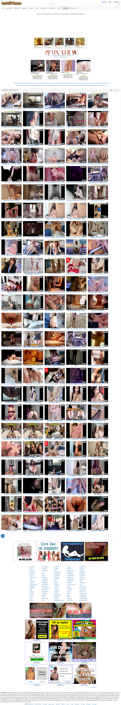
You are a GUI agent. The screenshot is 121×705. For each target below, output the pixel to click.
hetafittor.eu (30, 704)
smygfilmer (83, 572)
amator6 (82, 577)
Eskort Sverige (73, 83)
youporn (56, 586)
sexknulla (82, 573)
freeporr (56, 589)
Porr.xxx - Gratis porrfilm (60, 57)
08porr (69, 596)
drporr (68, 593)
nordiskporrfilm (84, 598)
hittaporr (69, 582)
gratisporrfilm (57, 595)
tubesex (56, 568)
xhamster (32, 573)
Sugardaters (85, 85)
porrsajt (69, 598)
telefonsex (82, 579)
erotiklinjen (57, 573)
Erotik (54, 85)
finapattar (44, 581)
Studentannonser (38, 85)
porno (43, 575)
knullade (44, 577)
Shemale (116, 2)
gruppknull (70, 577)
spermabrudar (46, 588)
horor (55, 570)
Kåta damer (104, 85)
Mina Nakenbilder (65, 83)
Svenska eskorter (81, 83)
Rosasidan (92, 83)
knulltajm (69, 589)
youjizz (56, 588)
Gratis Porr (58, 85)
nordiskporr (57, 575)
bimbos (32, 595)
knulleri (69, 568)
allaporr (32, 582)
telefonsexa (83, 566)
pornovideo (83, 589)
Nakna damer (91, 85)
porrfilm (56, 579)
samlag (32, 591)
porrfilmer (32, 588)
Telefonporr (58, 83)
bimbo (31, 596)
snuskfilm (32, 566)
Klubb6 (97, 83)
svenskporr (45, 584)
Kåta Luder (19, 85)
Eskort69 (24, 85)
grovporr (44, 595)
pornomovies (83, 593)
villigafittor (32, 586)
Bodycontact (107, 83)
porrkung (56, 584)
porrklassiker (83, 596)
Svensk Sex (70, 85)
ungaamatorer (33, 584)
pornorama (83, 591)
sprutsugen (45, 566)
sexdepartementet (59, 600)
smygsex (32, 572)
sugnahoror (33, 577)
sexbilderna (70, 572)
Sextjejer (88, 83)
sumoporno (45, 586)
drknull (69, 566)
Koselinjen (46, 83)
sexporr (82, 570)
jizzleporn (56, 566)
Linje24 (16, 83)
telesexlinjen (70, 570)
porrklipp (44, 593)
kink (68, 595)
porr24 (69, 586)
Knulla (80, 85)
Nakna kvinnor (30, 85)
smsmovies (70, 573)
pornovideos (83, 588)
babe (31, 598)
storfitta (56, 593)
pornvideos (45, 570)
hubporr (32, 575)
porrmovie (32, 570)
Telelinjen (20, 83)
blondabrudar (70, 579)
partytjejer (57, 577)
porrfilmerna (57, 572)
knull (55, 581)
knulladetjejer (70, 575)
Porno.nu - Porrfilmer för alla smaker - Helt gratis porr (60, 55)
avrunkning (45, 598)
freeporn (32, 593)
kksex (68, 591)
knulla (31, 568)
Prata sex (41, 83)
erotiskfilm (82, 575)
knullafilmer (45, 579)
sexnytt (56, 598)
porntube (82, 586)
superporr (82, 568)
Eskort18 (101, 83)
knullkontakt (83, 595)
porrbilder (69, 600)
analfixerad (70, 581)
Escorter (45, 85)
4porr (31, 579)
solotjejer (56, 596)
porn (43, 573)
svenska (32, 581)
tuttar (81, 581)
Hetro (105, 2)
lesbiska (69, 588)
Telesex (36, 83)
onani (43, 572)
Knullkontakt (50, 85)
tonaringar (82, 582)
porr (81, 584)
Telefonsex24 (52, 83)
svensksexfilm (83, 600)
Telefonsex (31, 83)
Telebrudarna (26, 83)
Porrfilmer (76, 85)
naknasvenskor (71, 584)
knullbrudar (45, 582)
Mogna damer (98, 85)
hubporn (56, 591)
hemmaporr (45, 591)
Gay (110, 2)
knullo (31, 600)
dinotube (44, 568)
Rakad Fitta (64, 85)
